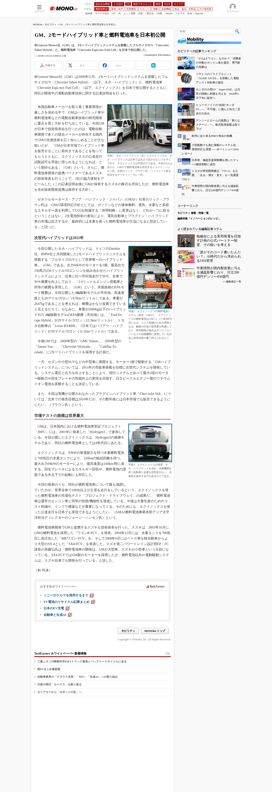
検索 (237, 31)
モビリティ (51, 24)
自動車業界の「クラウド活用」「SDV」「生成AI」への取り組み (77, 676)
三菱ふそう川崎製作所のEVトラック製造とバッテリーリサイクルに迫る (82, 661)
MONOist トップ (154, 630)
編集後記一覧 (233, 281)
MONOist (37, 24)
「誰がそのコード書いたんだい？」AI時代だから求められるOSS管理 (219, 256)
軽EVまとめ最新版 (48, 669)
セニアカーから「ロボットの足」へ (59, 692)
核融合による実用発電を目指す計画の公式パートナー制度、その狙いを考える (219, 240)
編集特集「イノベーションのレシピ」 (199, 218)
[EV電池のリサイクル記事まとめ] (69, 602)
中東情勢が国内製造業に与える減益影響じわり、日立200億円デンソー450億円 (219, 272)
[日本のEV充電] (56, 608)
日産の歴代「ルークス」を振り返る (59, 684)
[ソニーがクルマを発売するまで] (69, 595)
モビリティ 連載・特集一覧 (193, 213)
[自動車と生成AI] (58, 615)
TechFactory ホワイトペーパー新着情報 (60, 653)
